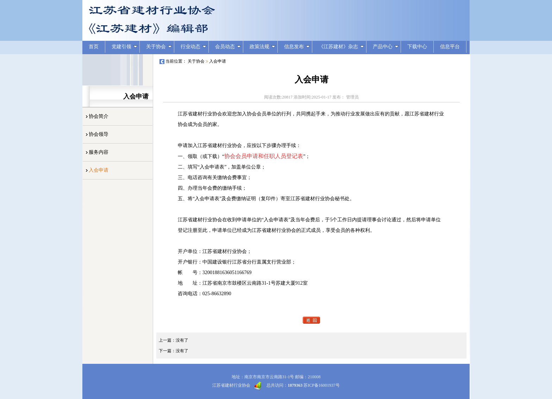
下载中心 (417, 46)
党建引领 (124, 46)
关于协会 (159, 46)
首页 (94, 46)
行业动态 (193, 46)
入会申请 (217, 61)
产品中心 (386, 46)
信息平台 (450, 46)
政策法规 (262, 46)
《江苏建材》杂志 (341, 46)
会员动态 (228, 46)
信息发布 (297, 46)
